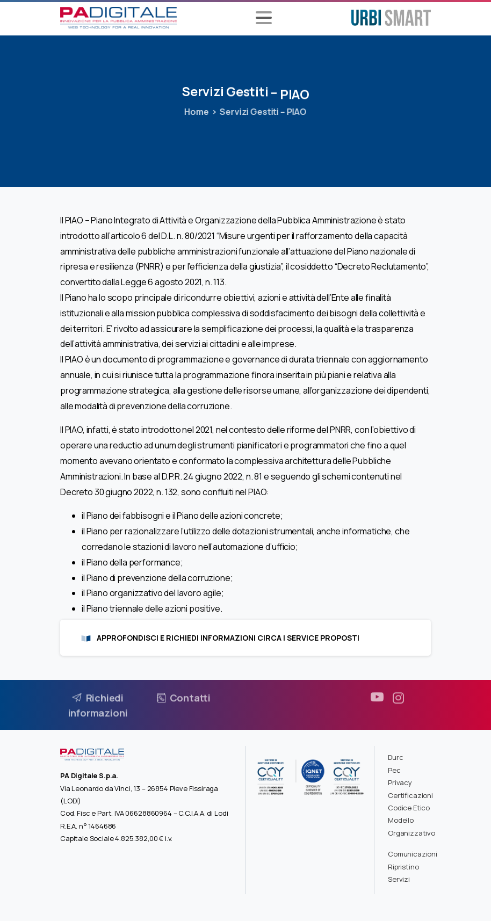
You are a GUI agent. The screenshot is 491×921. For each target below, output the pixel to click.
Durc (395, 757)
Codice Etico (409, 808)
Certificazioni (410, 795)
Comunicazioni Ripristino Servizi (412, 866)
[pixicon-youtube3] (377, 701)
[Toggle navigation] (264, 18)
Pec (394, 770)
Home (194, 112)
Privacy (400, 782)
